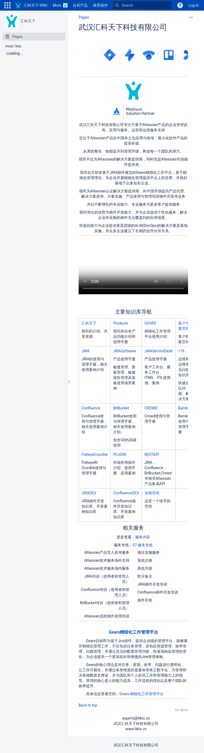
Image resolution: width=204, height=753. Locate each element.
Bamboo (185, 408)
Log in (194, 5)
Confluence (91, 408)
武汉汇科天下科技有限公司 (123, 27)
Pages (84, 17)
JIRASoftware (124, 351)
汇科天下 (27, 21)
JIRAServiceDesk (158, 351)
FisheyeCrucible (95, 454)
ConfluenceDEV (126, 493)
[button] (7, 5)
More (57, 5)
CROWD (151, 408)
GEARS (150, 323)
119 (181, 351)
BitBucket (121, 408)
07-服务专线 (143, 545)
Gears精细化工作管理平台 (133, 632)
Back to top (88, 705)
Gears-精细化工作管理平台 (142, 694)
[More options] (191, 17)
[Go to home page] (31, 5)
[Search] (142, 5)
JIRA (85, 351)
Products (120, 323)
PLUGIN (119, 454)
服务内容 (142, 537)
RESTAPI (151, 454)
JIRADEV (89, 493)
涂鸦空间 (151, 493)
